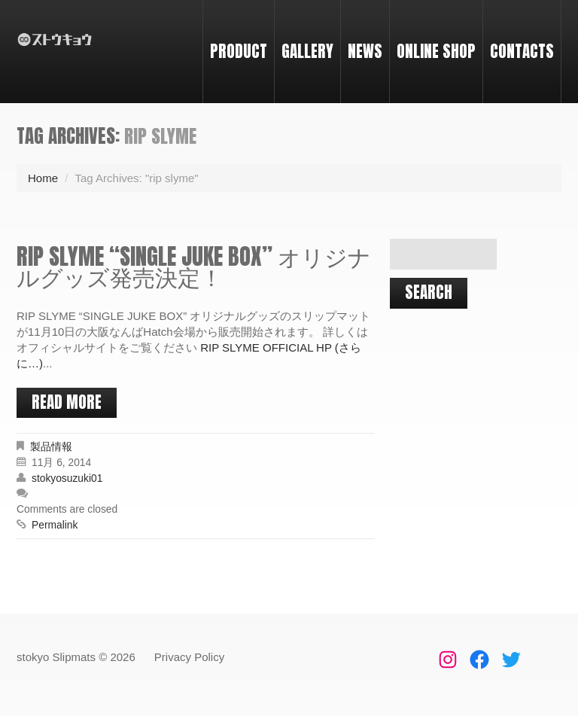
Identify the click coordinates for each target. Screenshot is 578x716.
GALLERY (307, 51)
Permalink (55, 525)
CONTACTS (522, 51)
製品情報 (51, 446)
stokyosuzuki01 (67, 478)
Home (43, 178)
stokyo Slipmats (56, 656)
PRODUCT (238, 51)
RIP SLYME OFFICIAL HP (266, 347)
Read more (67, 402)
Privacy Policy (189, 656)
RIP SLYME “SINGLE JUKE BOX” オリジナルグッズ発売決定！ (194, 266)
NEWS (365, 51)
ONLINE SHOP (436, 51)
